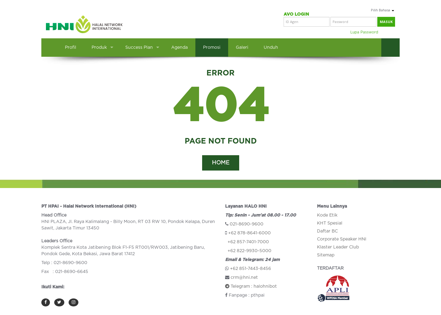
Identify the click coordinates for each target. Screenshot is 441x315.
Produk (99, 47)
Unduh (271, 47)
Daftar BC (327, 231)
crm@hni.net (244, 277)
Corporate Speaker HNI (341, 239)
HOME (220, 163)
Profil (70, 47)
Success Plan (139, 47)
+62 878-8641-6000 (249, 233)
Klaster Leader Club (338, 247)
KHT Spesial (329, 223)
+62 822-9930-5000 (249, 251)
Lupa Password (364, 32)
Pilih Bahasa (382, 10)
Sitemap (325, 255)
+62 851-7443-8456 (250, 269)
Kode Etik (327, 215)
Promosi (212, 47)
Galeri (242, 47)
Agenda (179, 47)
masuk (386, 21)
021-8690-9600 (246, 224)
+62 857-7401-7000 (248, 242)
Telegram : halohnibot (251, 286)
